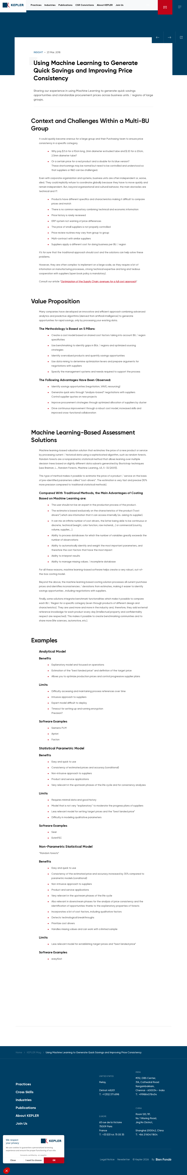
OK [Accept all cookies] (54, 1160)
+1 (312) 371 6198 (110, 1094)
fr (152, 7)
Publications (26, 1108)
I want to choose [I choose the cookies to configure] (34, 1160)
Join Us (21, 1123)
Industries (24, 1100)
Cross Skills (24, 1092)
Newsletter (123, 1159)
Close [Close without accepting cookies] (13, 1160)
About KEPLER (27, 1115)
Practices (23, 1084)
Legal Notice (107, 1159)
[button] (6, 1170)
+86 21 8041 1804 (148, 1134)
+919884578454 (148, 1094)
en (148, 7)
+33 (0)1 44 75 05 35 (113, 1134)
